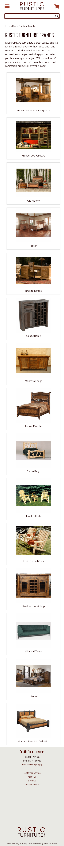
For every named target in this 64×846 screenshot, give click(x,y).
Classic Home (33, 336)
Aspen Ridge (33, 471)
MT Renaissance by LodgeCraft (33, 111)
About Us (32, 777)
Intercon (33, 696)
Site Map (32, 781)
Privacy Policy (32, 785)
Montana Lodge (33, 381)
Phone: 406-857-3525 (32, 765)
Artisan (33, 246)
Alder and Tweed (33, 652)
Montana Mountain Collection (33, 742)
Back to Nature (33, 291)
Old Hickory (33, 201)
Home (7, 26)
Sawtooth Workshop (33, 606)
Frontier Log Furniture (33, 156)
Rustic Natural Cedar (34, 561)
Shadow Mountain (33, 426)
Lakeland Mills (33, 516)
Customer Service (32, 773)
